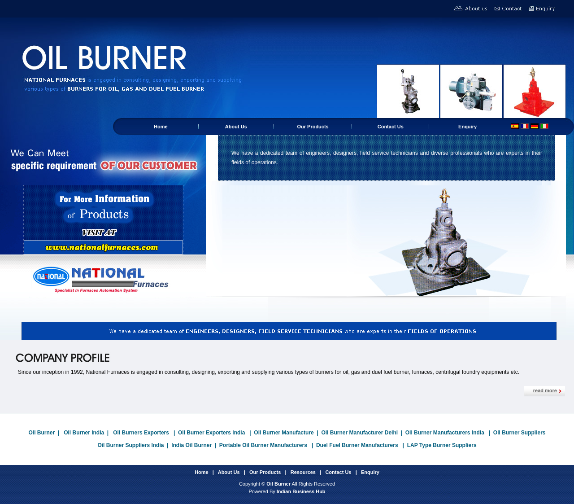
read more (545, 390)
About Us (236, 126)
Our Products (312, 126)
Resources (303, 472)
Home (161, 126)
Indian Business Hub (301, 491)
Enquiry (467, 126)
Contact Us (391, 126)
